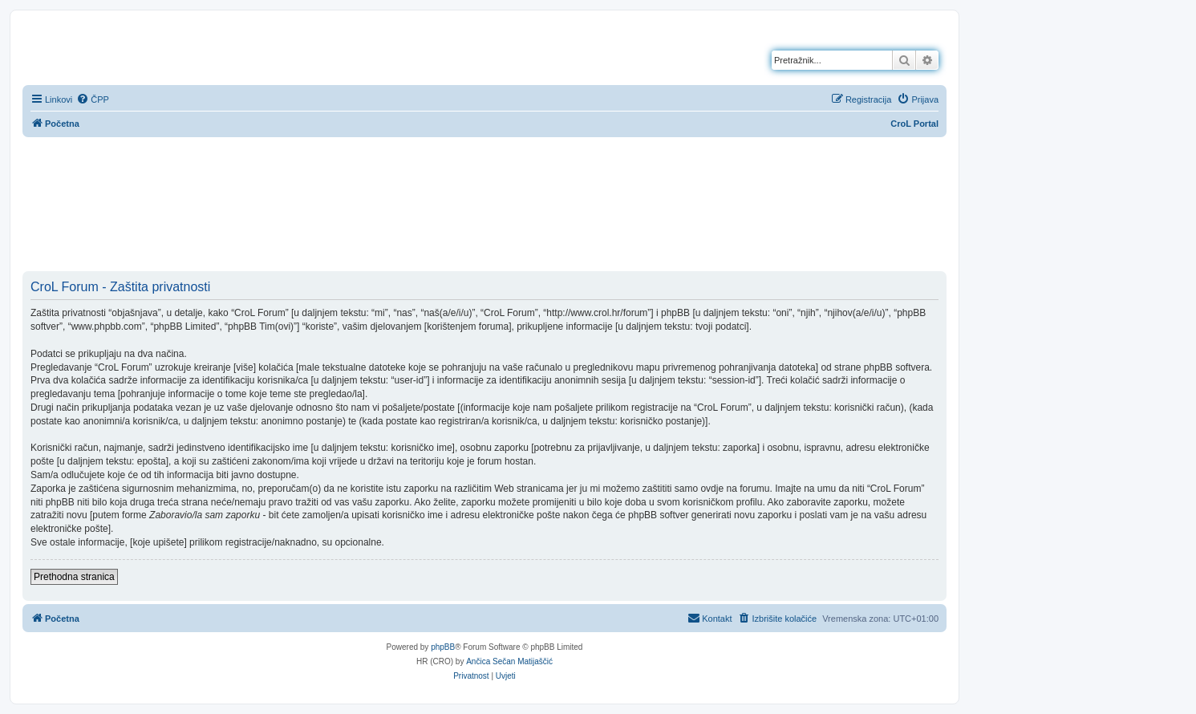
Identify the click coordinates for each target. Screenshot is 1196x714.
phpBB (443, 647)
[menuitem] (92, 99)
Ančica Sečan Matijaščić (509, 661)
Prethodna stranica (74, 576)
